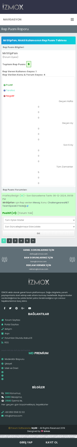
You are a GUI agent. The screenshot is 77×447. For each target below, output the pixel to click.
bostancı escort (38, 435)
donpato (2, 435)
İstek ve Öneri (9, 368)
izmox (47, 431)
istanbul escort (65, 437)
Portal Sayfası (10, 324)
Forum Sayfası (10, 319)
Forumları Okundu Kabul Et (16, 338)
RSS (5, 342)
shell (8, 350)
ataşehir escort (57, 435)
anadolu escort (9, 435)
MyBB (34, 428)
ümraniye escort (68, 435)
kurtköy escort (55, 437)
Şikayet (6, 363)
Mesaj (36, 202)
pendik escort (8, 437)
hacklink (27, 350)
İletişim (6, 328)
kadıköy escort (48, 435)
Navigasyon (38, 19)
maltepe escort (19, 435)
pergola (4, 350)
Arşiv (5, 333)
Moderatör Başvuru (12, 359)
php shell (14, 350)
